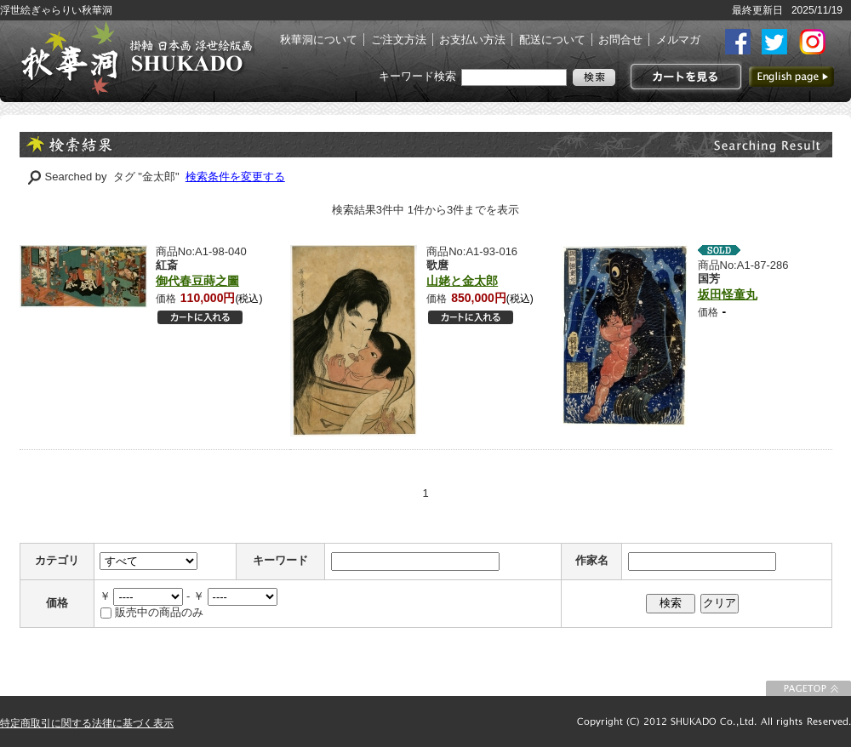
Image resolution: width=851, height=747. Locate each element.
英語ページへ (791, 76)
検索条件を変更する (235, 176)
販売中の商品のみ (159, 612)
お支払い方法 (472, 39)
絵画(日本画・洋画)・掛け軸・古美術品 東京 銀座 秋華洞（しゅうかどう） (136, 57)
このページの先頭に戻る (808, 688)
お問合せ (620, 39)
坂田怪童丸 (727, 294)
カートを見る (683, 76)
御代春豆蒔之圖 (197, 281)
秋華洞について (318, 39)
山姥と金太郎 (462, 281)
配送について (552, 39)
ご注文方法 (398, 39)
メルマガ (678, 39)
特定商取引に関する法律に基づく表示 (87, 723)
